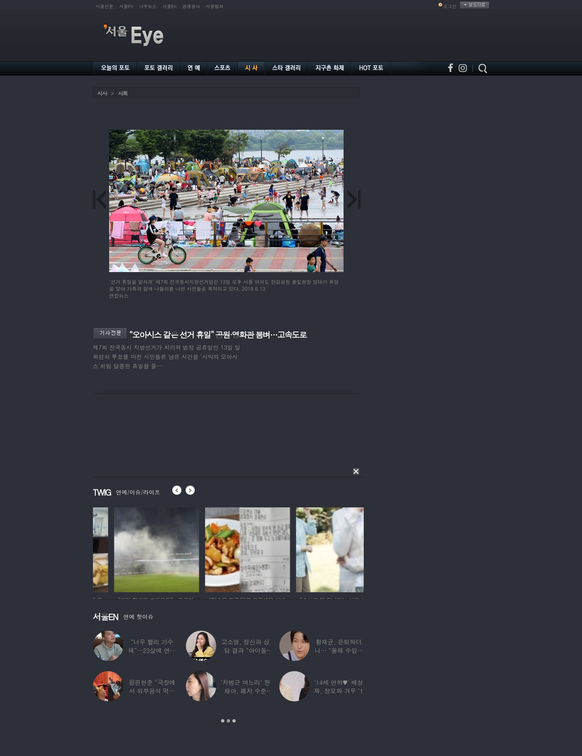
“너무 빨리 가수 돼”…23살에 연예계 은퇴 (152, 650)
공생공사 (191, 6)
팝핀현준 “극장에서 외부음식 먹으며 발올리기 (152, 690)
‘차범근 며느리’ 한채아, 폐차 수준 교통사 (245, 690)
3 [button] (234, 720)
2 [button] (228, 720)
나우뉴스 (148, 6)
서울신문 (105, 6)
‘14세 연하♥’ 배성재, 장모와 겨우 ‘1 (338, 686)
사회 (123, 93)
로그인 (450, 6)
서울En (169, 6)
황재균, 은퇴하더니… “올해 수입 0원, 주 (338, 650)
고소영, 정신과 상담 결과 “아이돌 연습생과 (245, 650)
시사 (102, 93)
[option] (126, 548)
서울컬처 (215, 6)
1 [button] (222, 720)
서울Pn (126, 6)
